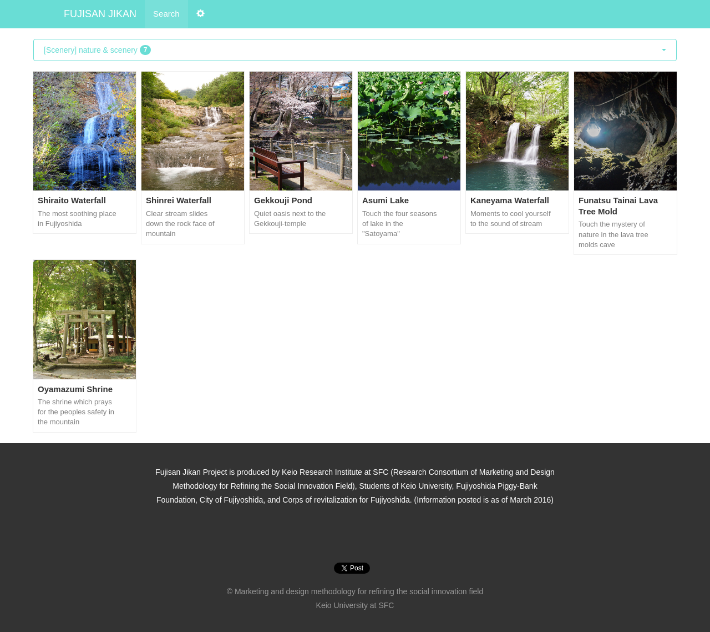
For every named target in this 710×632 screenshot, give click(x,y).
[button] (200, 14)
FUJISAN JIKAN (100, 13)
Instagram (340, 535)
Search (166, 13)
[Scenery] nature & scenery (355, 50)
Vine (369, 535)
